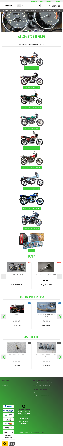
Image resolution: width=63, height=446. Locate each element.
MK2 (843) (41, 10)
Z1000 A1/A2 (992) (24, 10)
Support (34, 1)
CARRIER (16, 314)
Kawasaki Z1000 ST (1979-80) (31, 167)
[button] (41, 1)
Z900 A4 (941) (13, 10)
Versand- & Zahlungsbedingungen (42, 385)
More (58, 10)
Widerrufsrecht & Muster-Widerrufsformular (44, 383)
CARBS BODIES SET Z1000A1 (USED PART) (46, 355)
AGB (34, 392)
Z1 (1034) (5, 10)
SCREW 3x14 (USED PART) (16, 355)
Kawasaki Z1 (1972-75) (31, 68)
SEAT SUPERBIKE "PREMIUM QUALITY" (46, 315)
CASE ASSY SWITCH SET (17, 274)
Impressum (5, 385)
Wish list (57, 1)
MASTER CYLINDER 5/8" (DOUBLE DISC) (46, 275)
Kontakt (4, 383)
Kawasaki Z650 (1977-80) (31, 128)
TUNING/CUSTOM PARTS (31, 228)
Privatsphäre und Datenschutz (41, 395)
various (31, 251)
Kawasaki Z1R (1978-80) (31, 189)
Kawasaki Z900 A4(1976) (31, 87)
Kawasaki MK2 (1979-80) (31, 148)
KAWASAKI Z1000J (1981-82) (31, 208)
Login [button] (48, 1)
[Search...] (19, 5)
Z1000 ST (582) (50, 10)
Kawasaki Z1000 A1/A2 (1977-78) (31, 107)
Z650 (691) (34, 10)
